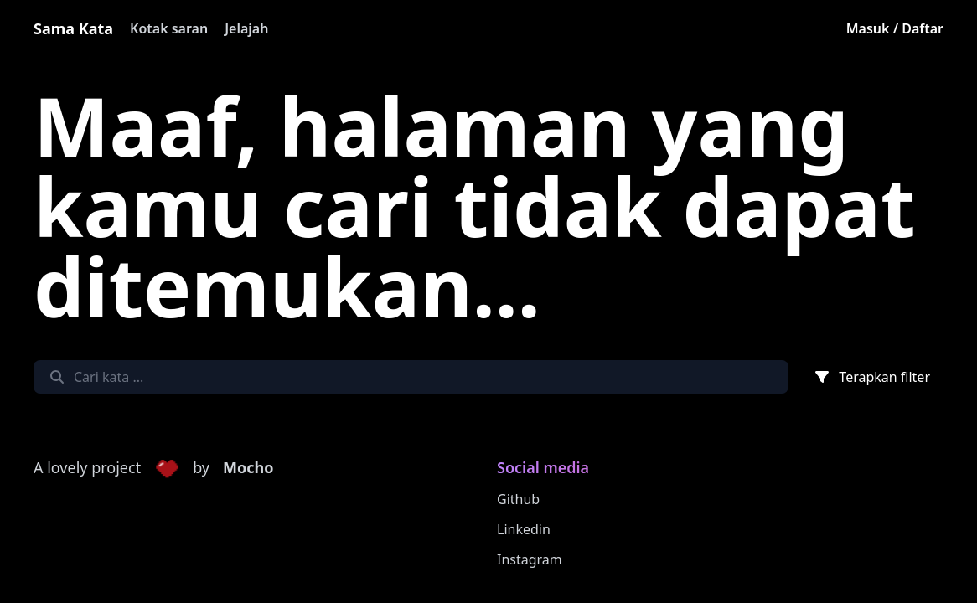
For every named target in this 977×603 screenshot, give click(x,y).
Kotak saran (169, 28)
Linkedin (524, 529)
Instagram (529, 559)
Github (518, 499)
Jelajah (246, 28)
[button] (167, 468)
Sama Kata (73, 28)
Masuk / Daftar (894, 28)
